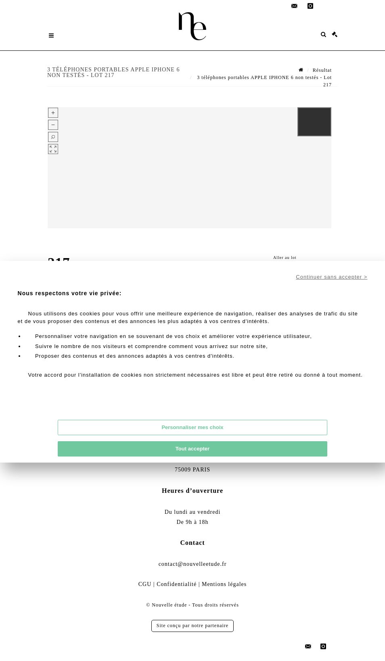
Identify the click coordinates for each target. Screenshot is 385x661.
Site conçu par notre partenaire (192, 625)
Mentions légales (224, 584)
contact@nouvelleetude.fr (193, 564)
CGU (145, 584)
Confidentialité (177, 584)
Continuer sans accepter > (331, 277)
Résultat (322, 70)
